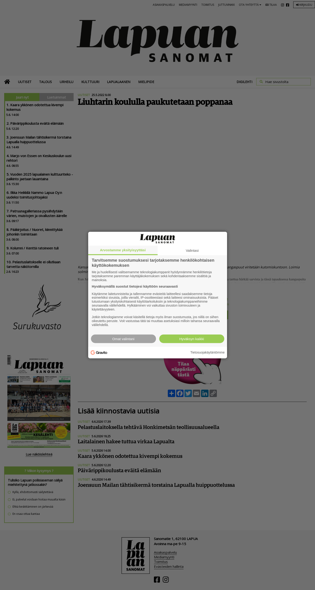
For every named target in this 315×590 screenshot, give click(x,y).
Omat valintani (123, 339)
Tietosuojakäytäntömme (207, 352)
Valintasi (192, 250)
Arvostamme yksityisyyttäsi (123, 250)
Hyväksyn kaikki (191, 339)
